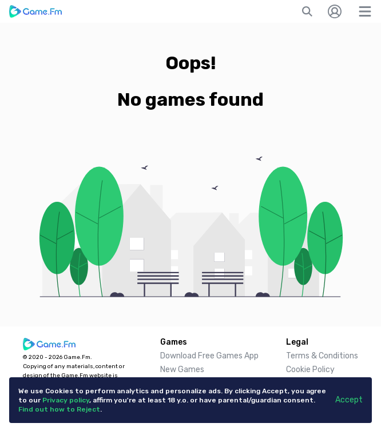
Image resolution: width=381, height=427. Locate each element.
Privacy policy (65, 400)
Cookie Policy (310, 369)
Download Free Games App (209, 356)
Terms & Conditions (322, 356)
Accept (349, 400)
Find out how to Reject (59, 409)
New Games (182, 369)
